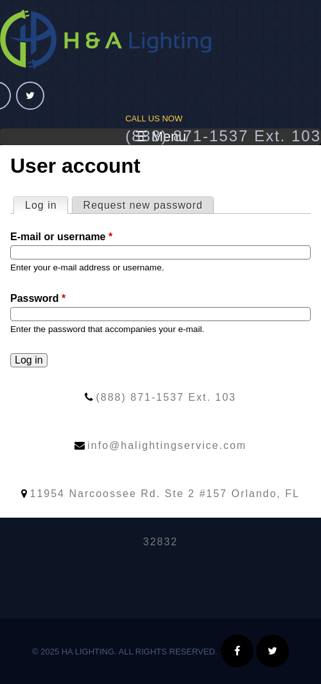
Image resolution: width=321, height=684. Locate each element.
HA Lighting (105, 39)
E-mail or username (61, 236)
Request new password (143, 205)
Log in (46, 204)
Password (37, 298)
